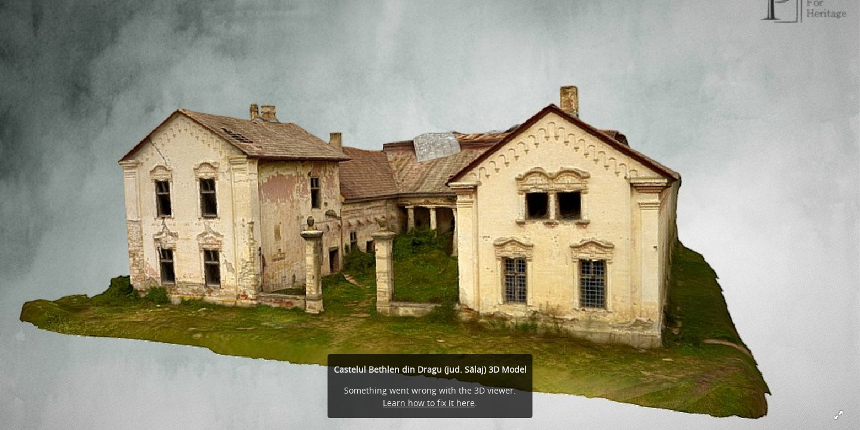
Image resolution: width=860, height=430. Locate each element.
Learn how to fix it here (429, 402)
